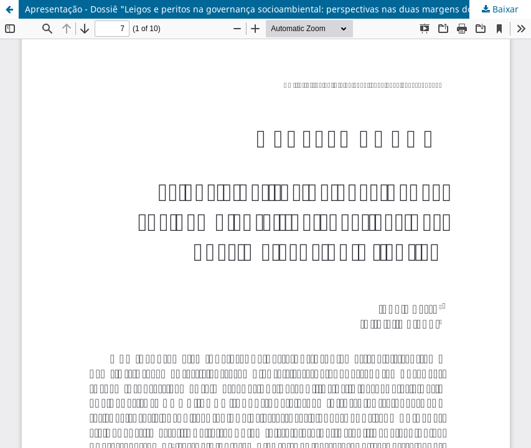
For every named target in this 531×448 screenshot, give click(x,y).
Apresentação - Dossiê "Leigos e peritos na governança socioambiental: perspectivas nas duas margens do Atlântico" (270, 9)
